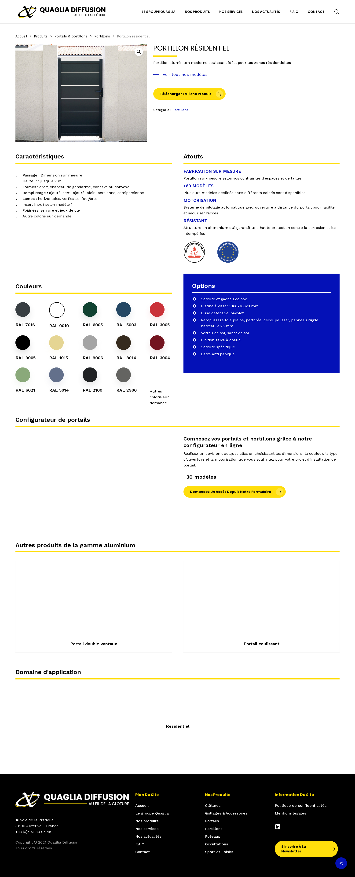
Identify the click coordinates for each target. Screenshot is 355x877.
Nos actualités (148, 836)
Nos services (146, 828)
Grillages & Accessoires (226, 813)
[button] (139, 52)
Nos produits (146, 821)
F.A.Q (139, 844)
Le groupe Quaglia (152, 813)
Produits (41, 36)
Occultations (216, 844)
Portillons (102, 36)
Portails (212, 821)
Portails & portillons (71, 36)
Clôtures (212, 805)
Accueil (21, 36)
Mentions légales (290, 813)
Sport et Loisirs (219, 852)
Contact (142, 852)
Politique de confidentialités (300, 805)
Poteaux (212, 836)
